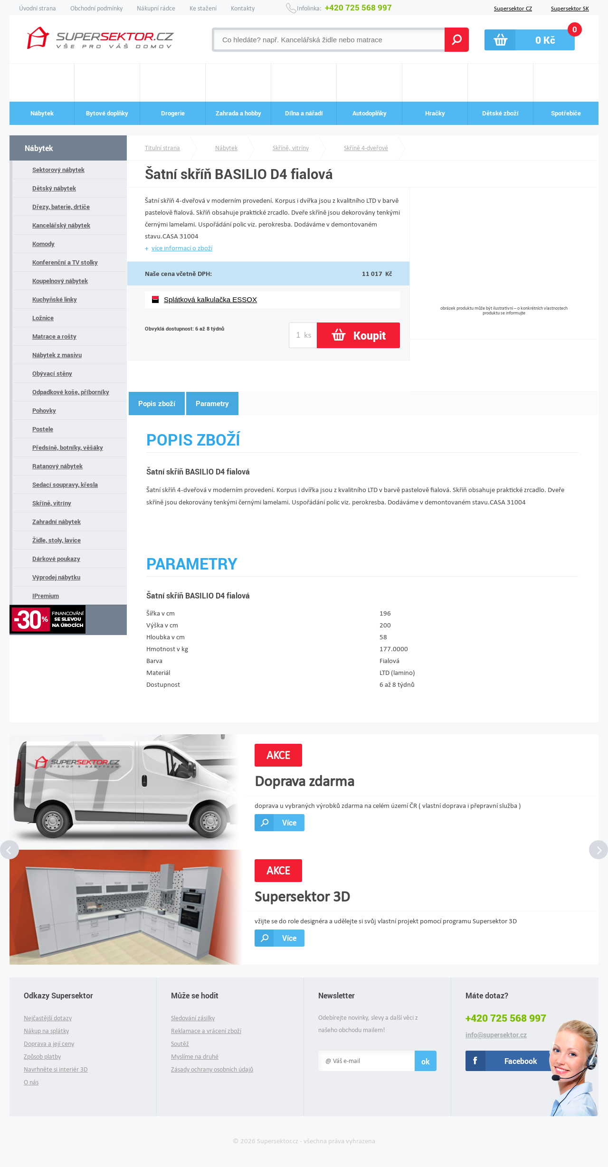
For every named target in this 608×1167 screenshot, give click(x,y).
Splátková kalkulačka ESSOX (210, 299)
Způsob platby (42, 1057)
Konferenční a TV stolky (65, 262)
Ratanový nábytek (57, 466)
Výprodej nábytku (56, 577)
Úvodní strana (37, 8)
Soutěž (180, 1044)
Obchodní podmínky (96, 8)
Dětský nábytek (54, 188)
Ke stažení (203, 8)
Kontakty (243, 8)
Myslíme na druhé (194, 1057)
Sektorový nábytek (58, 169)
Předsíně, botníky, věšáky (67, 447)
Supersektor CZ (513, 7)
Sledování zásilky (193, 1018)
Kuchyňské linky (54, 299)
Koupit (369, 335)
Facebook (520, 1061)
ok (425, 1061)
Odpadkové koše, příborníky (70, 392)
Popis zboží (156, 403)
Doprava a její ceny (49, 1044)
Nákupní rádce (156, 8)
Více (289, 822)
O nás (31, 1082)
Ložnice (43, 317)
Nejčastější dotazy (48, 1018)
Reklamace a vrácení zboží (206, 1031)
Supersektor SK (570, 7)
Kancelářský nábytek (61, 225)
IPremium (45, 595)
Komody (43, 243)
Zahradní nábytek (56, 521)
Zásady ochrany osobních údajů (212, 1069)
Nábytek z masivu (57, 355)
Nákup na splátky (46, 1031)
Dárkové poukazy (56, 558)
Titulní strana (162, 148)
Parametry (212, 403)
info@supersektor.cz (496, 1035)
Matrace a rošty (54, 336)
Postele (42, 429)
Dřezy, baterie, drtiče (61, 206)
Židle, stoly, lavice (56, 540)
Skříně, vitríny (51, 503)
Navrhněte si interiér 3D (56, 1069)
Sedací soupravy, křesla (65, 484)
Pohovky (44, 410)
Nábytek (39, 148)
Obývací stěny (52, 373)
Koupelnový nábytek (60, 280)
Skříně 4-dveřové (366, 148)
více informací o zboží (182, 248)
